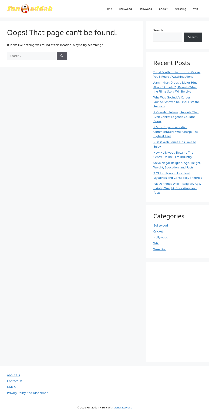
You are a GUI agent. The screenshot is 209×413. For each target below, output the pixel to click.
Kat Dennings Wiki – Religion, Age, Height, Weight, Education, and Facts (177, 188)
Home (108, 8)
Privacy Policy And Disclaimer (27, 393)
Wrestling (180, 8)
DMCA (11, 387)
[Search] (62, 56)
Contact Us (14, 381)
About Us (13, 375)
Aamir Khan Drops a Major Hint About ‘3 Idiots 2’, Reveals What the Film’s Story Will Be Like (175, 86)
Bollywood (125, 8)
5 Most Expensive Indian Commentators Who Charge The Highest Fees (175, 131)
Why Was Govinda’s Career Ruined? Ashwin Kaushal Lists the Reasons (176, 101)
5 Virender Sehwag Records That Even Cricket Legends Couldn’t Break (175, 116)
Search (158, 30)
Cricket (163, 8)
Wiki (195, 8)
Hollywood (145, 8)
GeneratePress (123, 407)
